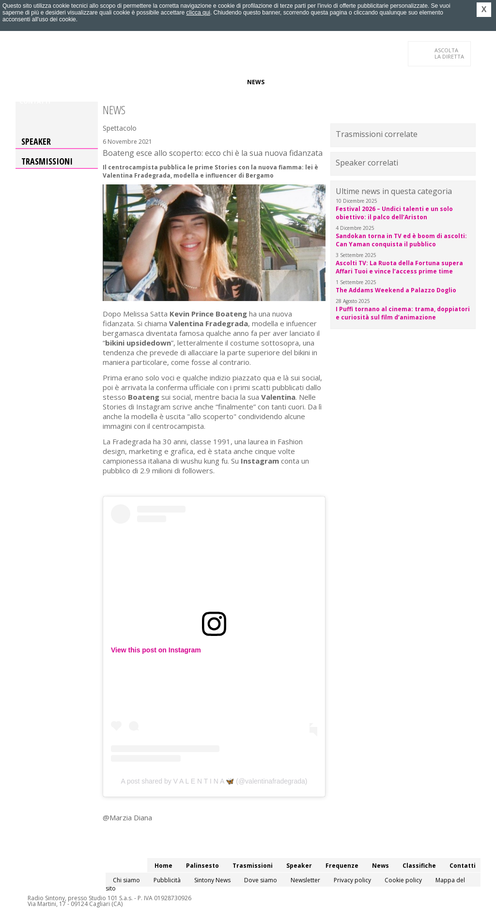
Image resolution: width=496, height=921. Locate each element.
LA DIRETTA (449, 53)
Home (28, 82)
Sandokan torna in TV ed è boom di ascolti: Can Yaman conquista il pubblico (401, 240)
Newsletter (305, 880)
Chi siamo (126, 880)
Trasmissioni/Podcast (126, 82)
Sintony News (212, 880)
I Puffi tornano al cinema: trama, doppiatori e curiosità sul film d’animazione (403, 313)
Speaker (183, 82)
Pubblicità (167, 880)
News (255, 82)
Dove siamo (260, 880)
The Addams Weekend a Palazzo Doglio (396, 290)
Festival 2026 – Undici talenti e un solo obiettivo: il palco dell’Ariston (394, 213)
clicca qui (198, 12)
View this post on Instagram (156, 650)
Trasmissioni (47, 161)
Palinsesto (63, 82)
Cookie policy (403, 880)
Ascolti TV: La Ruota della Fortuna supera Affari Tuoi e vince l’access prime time (399, 267)
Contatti (34, 101)
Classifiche (290, 82)
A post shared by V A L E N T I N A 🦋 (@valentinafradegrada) (214, 781)
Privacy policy (352, 880)
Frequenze (221, 82)
